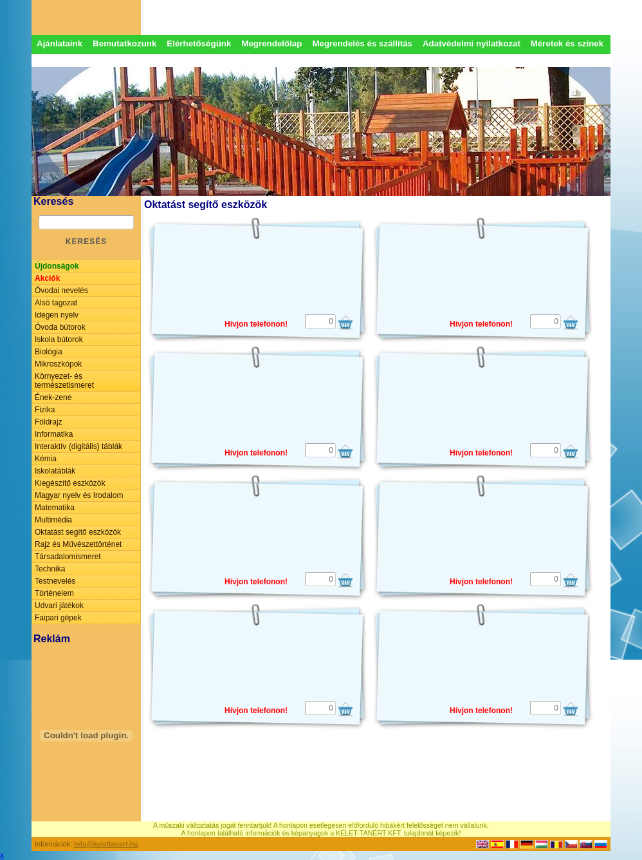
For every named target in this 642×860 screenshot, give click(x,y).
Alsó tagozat (56, 302)
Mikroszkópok (58, 363)
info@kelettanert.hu (106, 844)
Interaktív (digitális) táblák (78, 446)
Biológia (48, 351)
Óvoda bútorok (60, 327)
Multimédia (53, 519)
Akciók (47, 278)
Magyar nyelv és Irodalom (79, 495)
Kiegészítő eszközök (70, 483)
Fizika (45, 409)
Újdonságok (57, 266)
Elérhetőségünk (199, 43)
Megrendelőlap (271, 43)
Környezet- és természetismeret (64, 381)
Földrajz (48, 421)
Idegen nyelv (56, 315)
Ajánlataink (59, 43)
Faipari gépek (58, 617)
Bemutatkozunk (124, 43)
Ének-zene (53, 397)
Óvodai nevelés (61, 290)
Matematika (55, 507)
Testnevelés (55, 581)
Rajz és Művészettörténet (78, 544)
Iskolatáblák (55, 470)
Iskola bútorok (59, 339)
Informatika (54, 434)
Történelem (54, 593)
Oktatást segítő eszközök (78, 532)
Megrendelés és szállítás (362, 43)
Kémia (46, 458)
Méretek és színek (567, 43)
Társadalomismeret (68, 556)
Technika (50, 568)
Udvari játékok (59, 605)
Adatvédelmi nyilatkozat (471, 43)
